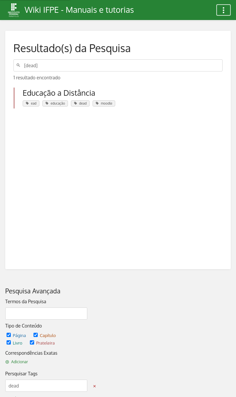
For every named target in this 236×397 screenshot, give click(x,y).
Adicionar (16, 361)
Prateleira (42, 343)
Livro (15, 343)
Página (17, 335)
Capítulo (44, 335)
